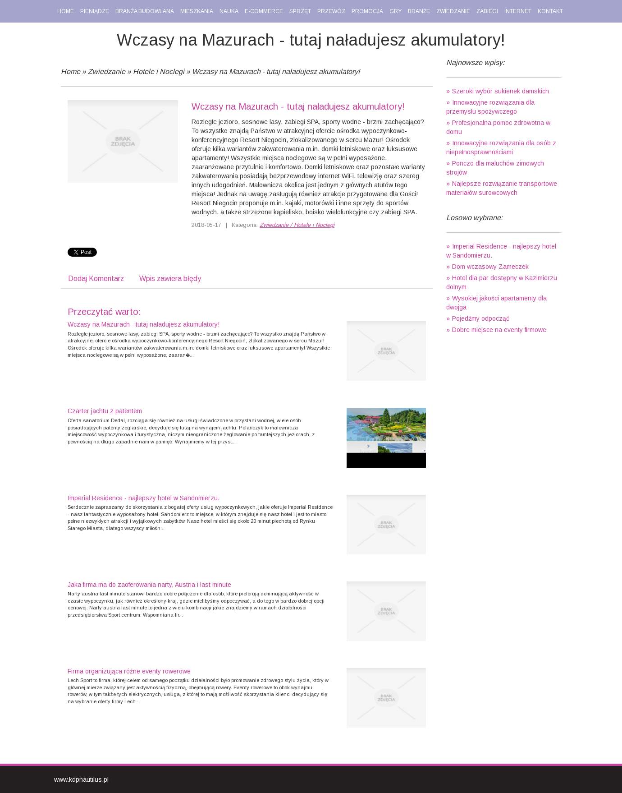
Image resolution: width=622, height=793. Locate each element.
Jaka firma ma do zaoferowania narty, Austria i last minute (149, 584)
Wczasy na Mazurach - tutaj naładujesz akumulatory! (276, 71)
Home (70, 71)
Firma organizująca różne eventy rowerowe (129, 671)
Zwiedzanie (106, 71)
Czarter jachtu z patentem (105, 411)
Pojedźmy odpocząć (480, 318)
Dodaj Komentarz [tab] (96, 278)
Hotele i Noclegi (158, 71)
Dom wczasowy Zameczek (490, 266)
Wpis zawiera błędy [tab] (170, 278)
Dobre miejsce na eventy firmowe (499, 329)
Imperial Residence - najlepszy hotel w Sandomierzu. (144, 498)
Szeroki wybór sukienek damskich (500, 91)
